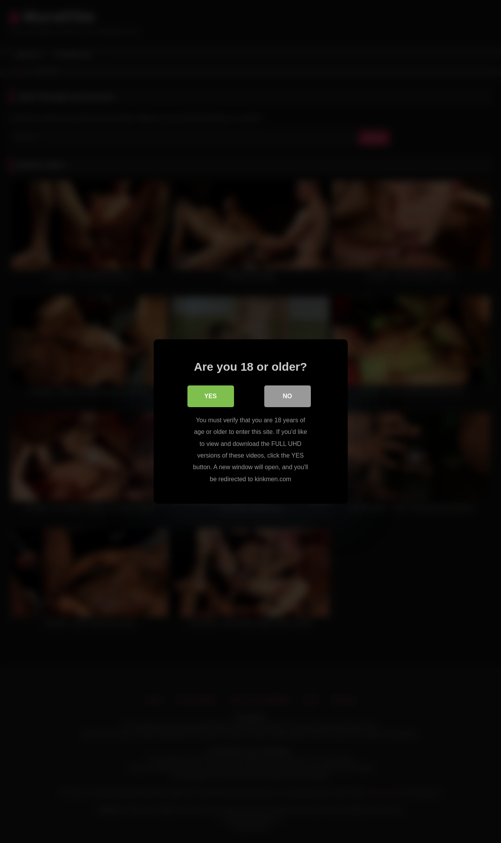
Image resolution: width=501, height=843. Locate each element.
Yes (210, 396)
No (287, 396)
